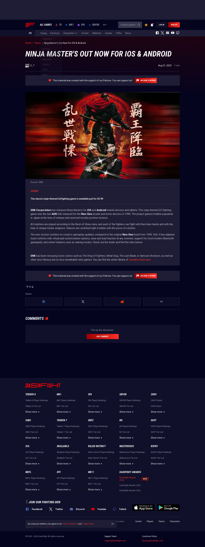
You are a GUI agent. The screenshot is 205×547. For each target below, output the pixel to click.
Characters (175, 521)
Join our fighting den (44, 502)
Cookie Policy (88, 524)
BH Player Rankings (128, 426)
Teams (162, 521)
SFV (59, 472)
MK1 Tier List (62, 406)
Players (150, 521)
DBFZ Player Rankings (98, 426)
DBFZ (90, 420)
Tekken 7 (62, 420)
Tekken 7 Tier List (64, 432)
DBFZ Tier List (94, 432)
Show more (32, 412)
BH (121, 420)
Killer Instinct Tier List (97, 458)
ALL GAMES (46, 24)
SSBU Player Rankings (35, 426)
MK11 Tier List (94, 484)
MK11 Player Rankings (98, 478)
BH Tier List (124, 432)
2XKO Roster (156, 400)
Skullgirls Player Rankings (68, 452)
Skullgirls (63, 446)
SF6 (81, 24)
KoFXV (154, 446)
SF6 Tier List (93, 406)
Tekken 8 (30, 394)
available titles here (140, 259)
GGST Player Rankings (160, 426)
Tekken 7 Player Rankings (68, 426)
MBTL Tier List (31, 484)
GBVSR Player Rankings (130, 400)
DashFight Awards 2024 (127, 479)
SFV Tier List (62, 484)
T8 (58, 24)
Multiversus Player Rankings (132, 452)
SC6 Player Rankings (34, 452)
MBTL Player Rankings (35, 478)
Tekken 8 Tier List (33, 406)
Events (139, 521)
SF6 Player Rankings (97, 400)
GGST (153, 420)
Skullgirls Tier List (64, 458)
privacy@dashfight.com (152, 541)
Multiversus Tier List (128, 458)
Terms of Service (70, 524)
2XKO (153, 394)
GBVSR (94, 24)
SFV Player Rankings (66, 478)
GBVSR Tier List (126, 406)
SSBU (28, 420)
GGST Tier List (157, 432)
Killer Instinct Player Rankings (101, 452)
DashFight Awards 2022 (130, 490)
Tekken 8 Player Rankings (36, 400)
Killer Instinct (97, 446)
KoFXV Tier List (157, 458)
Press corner (118, 521)
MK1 (69, 24)
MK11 (91, 472)
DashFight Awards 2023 (130, 485)
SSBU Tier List (31, 432)
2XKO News (156, 406)
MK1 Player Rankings (66, 400)
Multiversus (126, 446)
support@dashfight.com (115, 541)
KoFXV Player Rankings (161, 452)
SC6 (27, 446)
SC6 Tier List (30, 458)
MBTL (28, 472)
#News (34, 191)
